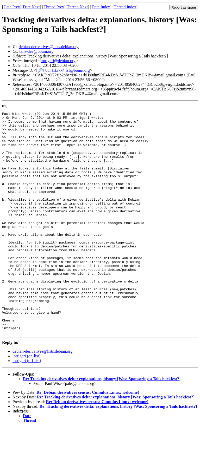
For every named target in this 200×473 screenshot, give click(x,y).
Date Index (101, 7)
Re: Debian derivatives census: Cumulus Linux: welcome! (87, 438)
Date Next (31, 7)
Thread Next (77, 7)
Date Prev (11, 7)
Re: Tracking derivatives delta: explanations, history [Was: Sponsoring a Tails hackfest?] (101, 425)
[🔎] (40, 70)
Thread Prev (53, 7)
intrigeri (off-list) (26, 406)
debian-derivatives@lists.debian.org (49, 46)
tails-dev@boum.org (36, 51)
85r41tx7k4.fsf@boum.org (67, 70)
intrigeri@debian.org (58, 60)
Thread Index (125, 7)
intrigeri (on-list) (26, 402)
